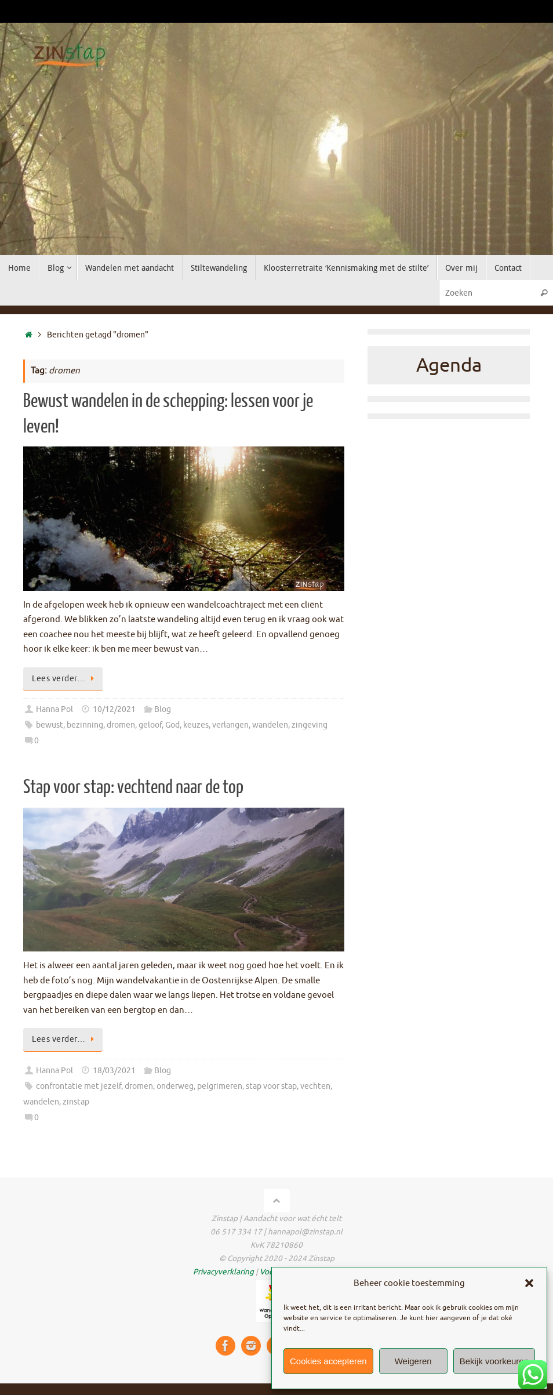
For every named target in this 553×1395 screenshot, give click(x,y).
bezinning (85, 725)
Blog (162, 709)
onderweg (175, 1086)
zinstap (76, 1102)
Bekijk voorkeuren (494, 1361)
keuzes (196, 725)
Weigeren (413, 1361)
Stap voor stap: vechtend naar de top (133, 787)
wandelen (270, 725)
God (172, 725)
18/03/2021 (114, 1071)
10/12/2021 (114, 709)
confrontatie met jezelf (78, 1086)
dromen (121, 725)
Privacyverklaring (223, 1272)
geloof (150, 725)
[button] (529, 1283)
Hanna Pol (54, 709)
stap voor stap (271, 1086)
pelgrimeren (219, 1086)
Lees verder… (65, 679)
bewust (49, 725)
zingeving (310, 725)
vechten (315, 1086)
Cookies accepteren (328, 1361)
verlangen (230, 725)
